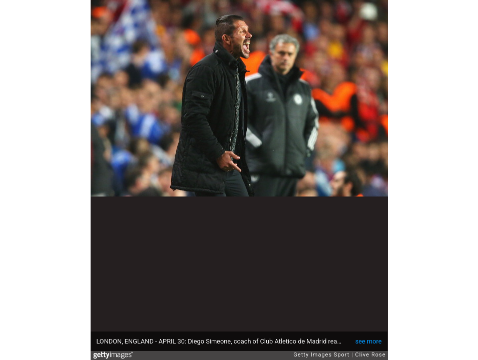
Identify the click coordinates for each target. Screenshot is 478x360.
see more (368, 341)
